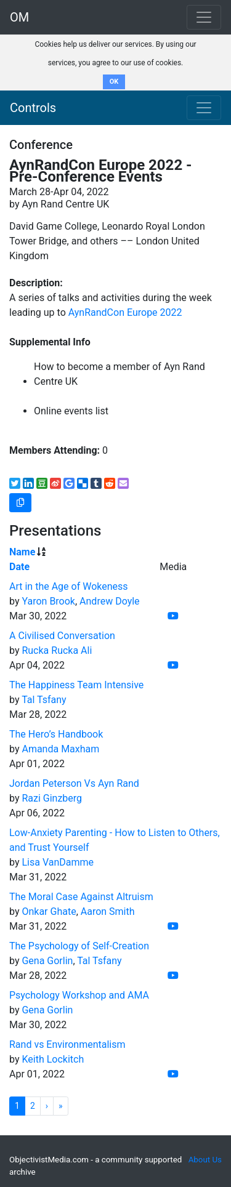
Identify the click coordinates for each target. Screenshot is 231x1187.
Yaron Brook (48, 601)
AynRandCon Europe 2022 (125, 312)
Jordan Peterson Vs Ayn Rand (74, 783)
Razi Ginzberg (52, 798)
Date (19, 567)
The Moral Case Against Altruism (81, 897)
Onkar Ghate (49, 911)
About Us (205, 1159)
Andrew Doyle (109, 601)
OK (114, 82)
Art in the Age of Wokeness (68, 586)
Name (22, 552)
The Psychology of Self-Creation (79, 946)
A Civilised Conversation (62, 636)
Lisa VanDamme (58, 862)
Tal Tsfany (44, 700)
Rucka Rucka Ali (57, 650)
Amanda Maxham (60, 749)
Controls (33, 107)
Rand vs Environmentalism (67, 1044)
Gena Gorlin (47, 961)
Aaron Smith (108, 911)
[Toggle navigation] (204, 107)
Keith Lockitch (53, 1059)
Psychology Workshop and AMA (79, 995)
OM (19, 17)
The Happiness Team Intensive (76, 685)
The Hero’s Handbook (56, 734)
